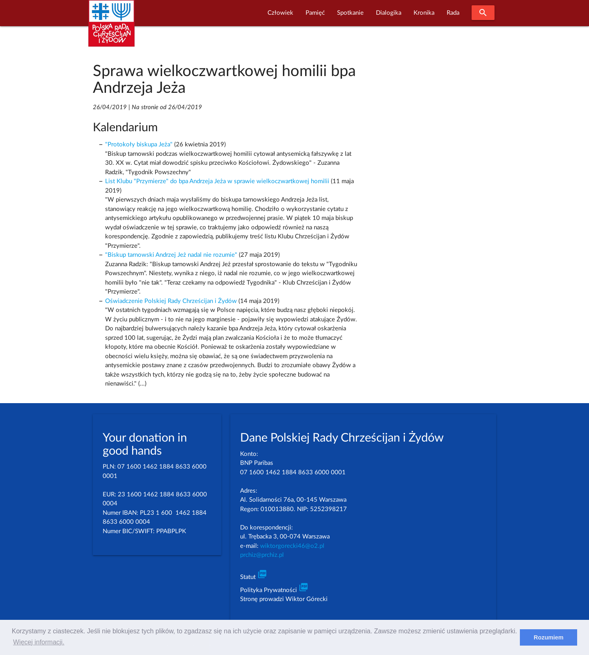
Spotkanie (350, 13)
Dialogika (388, 13)
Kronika (424, 13)
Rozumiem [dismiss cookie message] (549, 637)
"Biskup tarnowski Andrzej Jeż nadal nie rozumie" (171, 255)
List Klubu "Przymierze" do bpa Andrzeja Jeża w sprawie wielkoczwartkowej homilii (217, 181)
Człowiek (280, 13)
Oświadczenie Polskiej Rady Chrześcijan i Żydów (171, 301)
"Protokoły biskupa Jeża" (139, 144)
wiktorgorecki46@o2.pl (292, 546)
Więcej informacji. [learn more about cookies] (38, 642)
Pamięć (315, 13)
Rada (453, 13)
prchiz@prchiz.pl (262, 555)
